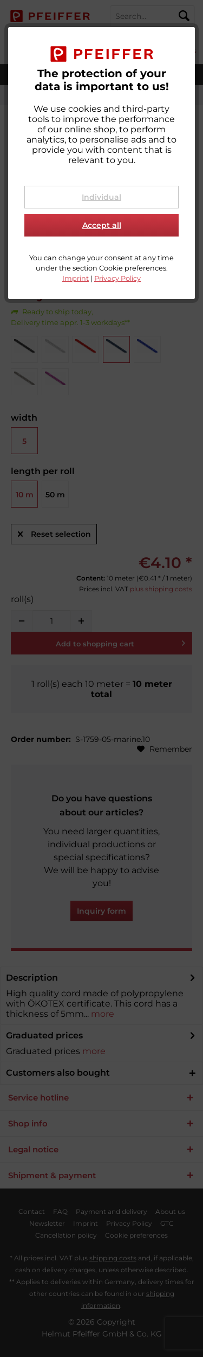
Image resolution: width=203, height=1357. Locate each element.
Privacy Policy (117, 278)
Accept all (101, 225)
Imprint (75, 278)
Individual (101, 197)
